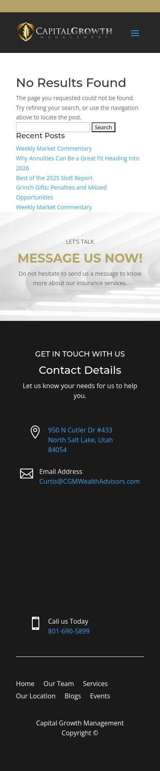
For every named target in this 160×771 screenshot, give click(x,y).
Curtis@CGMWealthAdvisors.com (89, 481)
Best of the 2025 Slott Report (54, 178)
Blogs (73, 696)
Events (100, 696)
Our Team (58, 684)
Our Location (36, 696)
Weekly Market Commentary (54, 148)
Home (25, 684)
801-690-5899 (69, 631)
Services (95, 684)
